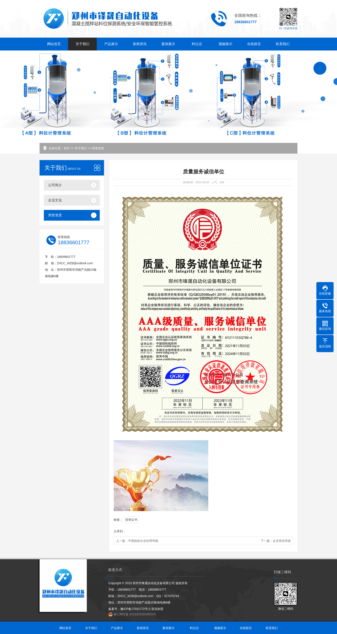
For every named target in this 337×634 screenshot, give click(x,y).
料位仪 (197, 44)
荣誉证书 (131, 519)
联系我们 (283, 44)
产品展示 (111, 44)
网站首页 (54, 44)
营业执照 (157, 609)
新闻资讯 (140, 44)
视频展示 (225, 44)
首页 (67, 148)
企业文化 (55, 200)
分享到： (120, 531)
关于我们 (82, 44)
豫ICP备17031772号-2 (135, 609)
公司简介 (55, 185)
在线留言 (254, 44)
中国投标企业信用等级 (143, 540)
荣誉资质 (98, 148)
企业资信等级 (282, 540)
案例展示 (168, 44)
